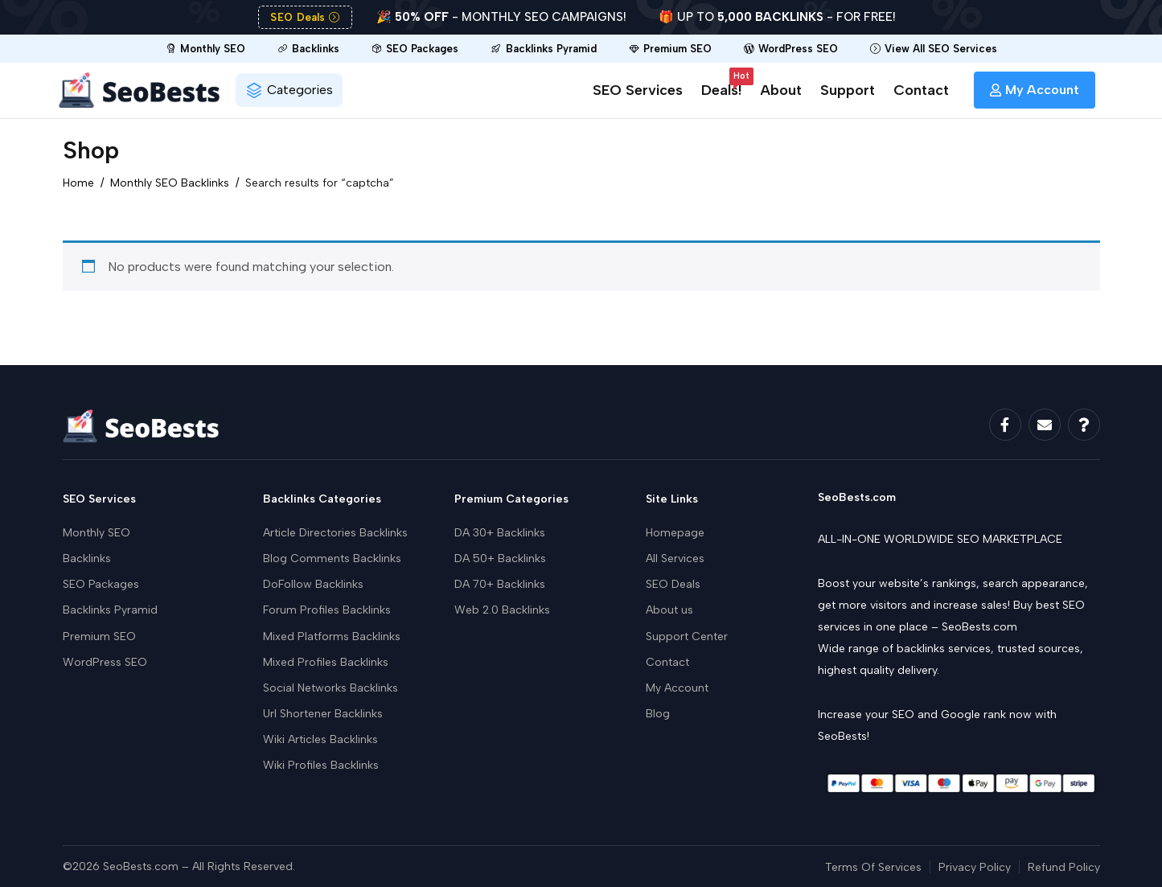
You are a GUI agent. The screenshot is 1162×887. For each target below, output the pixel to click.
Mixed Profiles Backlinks (325, 662)
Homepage (675, 533)
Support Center (687, 636)
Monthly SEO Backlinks (169, 183)
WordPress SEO (105, 662)
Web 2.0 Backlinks (502, 610)
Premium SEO (99, 636)
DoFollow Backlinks (313, 584)
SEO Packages (101, 584)
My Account (677, 688)
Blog (658, 714)
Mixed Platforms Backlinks (331, 636)
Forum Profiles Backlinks (327, 610)
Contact (921, 90)
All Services (675, 558)
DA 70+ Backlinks (499, 584)
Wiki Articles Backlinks (320, 739)
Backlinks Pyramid (110, 610)
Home (78, 183)
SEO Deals (673, 584)
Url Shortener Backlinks (323, 714)
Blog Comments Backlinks (332, 558)
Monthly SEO (96, 533)
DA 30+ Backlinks (499, 533)
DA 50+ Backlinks (500, 558)
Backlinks (87, 558)
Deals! (721, 87)
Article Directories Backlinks (335, 533)
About (781, 90)
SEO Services (638, 90)
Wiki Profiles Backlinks (321, 765)
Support (847, 90)
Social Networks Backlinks (330, 688)
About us (669, 610)
